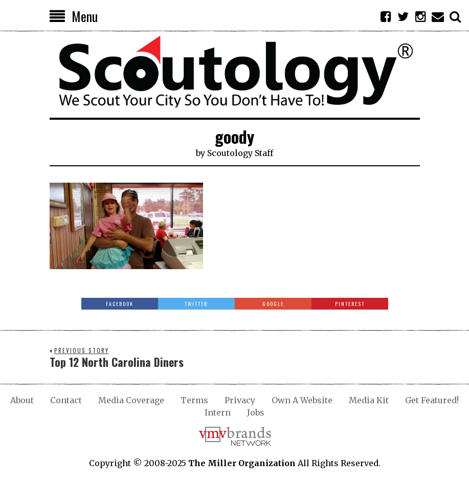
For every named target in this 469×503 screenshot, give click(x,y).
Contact (66, 400)
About (22, 400)
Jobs (255, 412)
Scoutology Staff (240, 153)
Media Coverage (131, 400)
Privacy (240, 400)
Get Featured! (432, 400)
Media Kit (369, 400)
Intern (218, 412)
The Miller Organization (242, 463)
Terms (194, 400)
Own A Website (302, 400)
